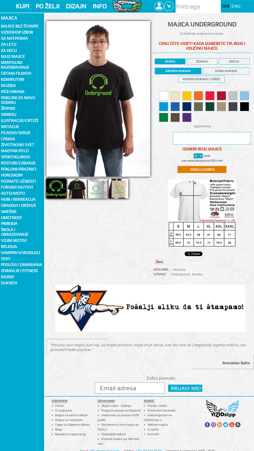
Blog (58, 429)
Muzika (197, 274)
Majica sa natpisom (69, 420)
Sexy (5, 258)
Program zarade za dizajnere (121, 410)
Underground (180, 274)
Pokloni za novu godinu (18, 100)
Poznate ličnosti (18, 181)
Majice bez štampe (19, 26)
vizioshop (179, 269)
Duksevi (9, 282)
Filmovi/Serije (15, 132)
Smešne (8, 211)
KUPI (22, 6)
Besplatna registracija (70, 434)
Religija (9, 246)
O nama (153, 429)
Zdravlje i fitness (19, 270)
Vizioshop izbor (17, 32)
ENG (236, 6)
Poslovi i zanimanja (21, 264)
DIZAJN (76, 6)
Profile (159, 6)
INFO (100, 6)
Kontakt (153, 434)
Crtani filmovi (16, 73)
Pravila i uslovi (157, 405)
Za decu (9, 50)
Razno (7, 276)
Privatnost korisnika (162, 410)
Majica (9, 18)
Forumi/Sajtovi (17, 187)
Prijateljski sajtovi (113, 434)
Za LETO (8, 44)
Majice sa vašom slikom (71, 415)
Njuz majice (13, 56)
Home (59, 405)
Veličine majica (158, 424)
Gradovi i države (18, 205)
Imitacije (10, 126)
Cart (168, 6)
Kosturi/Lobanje (18, 163)
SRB (226, 6)
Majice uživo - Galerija (116, 405)
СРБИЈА (8, 138)
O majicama (63, 410)
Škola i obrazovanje (14, 232)
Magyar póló (15, 150)
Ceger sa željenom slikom (72, 424)
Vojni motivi (14, 240)
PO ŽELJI (47, 6)
